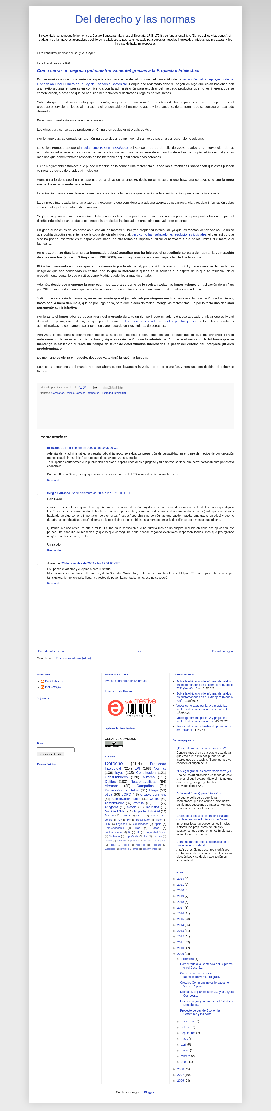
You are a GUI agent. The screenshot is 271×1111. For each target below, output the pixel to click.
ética (108, 794)
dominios (124, 848)
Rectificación (143, 819)
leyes (119, 772)
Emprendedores (114, 827)
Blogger (149, 1091)
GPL (153, 815)
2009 (181, 953)
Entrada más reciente (52, 650)
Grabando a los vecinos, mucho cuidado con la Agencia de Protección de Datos (202, 817)
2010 (181, 947)
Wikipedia (110, 848)
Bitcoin (109, 815)
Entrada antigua (222, 650)
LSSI (156, 802)
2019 (181, 895)
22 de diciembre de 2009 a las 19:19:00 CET (100, 492)
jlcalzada (53, 447)
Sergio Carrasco (58, 492)
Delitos (70, 392)
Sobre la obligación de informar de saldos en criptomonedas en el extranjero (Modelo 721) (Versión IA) (204, 684)
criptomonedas (113, 831)
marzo (185, 1050)
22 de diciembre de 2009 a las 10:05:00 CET (90, 447)
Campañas (57, 392)
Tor (146, 835)
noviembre (188, 1021)
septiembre (188, 1032)
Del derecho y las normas (136, 19)
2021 (181, 884)
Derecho (80, 392)
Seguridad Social (155, 831)
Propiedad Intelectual (113, 392)
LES (107, 823)
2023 (181, 878)
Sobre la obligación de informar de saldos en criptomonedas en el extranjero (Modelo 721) (204, 696)
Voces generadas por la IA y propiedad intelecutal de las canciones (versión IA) (202, 706)
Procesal (138, 802)
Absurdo (111, 785)
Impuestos (93, 392)
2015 (181, 918)
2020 (181, 890)
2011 (181, 942)
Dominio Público (115, 811)
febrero (186, 1055)
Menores (140, 844)
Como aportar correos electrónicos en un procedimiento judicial (203, 843)
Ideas (112, 844)
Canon (154, 798)
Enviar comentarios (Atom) (73, 657)
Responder (54, 479)
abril (184, 1044)
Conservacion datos (126, 798)
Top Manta (131, 835)
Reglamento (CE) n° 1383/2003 (104, 147)
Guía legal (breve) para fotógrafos (198, 793)
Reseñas (156, 844)
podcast (134, 840)
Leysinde (121, 823)
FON (120, 819)
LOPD (126, 794)
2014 (181, 924)
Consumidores (116, 777)
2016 (181, 913)
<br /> (69, 803)
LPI (137, 768)
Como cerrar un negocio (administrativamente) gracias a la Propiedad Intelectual (118, 70)
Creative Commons (153, 794)
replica (147, 840)
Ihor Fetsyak (53, 686)
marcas (157, 835)
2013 (181, 930)
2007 (181, 1074)
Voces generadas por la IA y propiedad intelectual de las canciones (201, 719)
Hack (159, 819)
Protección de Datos (122, 790)
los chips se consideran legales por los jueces (160, 321)
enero (185, 1061)
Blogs (153, 790)
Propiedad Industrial (146, 811)
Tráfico (155, 827)
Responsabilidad (143, 781)
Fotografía (160, 840)
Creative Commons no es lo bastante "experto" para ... (204, 983)
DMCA (140, 815)
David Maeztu (54, 681)
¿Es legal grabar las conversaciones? (201, 748)
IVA (129, 819)
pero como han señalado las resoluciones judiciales (169, 234)
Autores (148, 777)
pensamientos (149, 848)
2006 (181, 1080)
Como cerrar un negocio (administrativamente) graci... (201, 974)
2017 (181, 907)
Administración (114, 802)
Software (114, 835)
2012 (181, 936)
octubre (186, 1026)
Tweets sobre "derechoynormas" (126, 680)
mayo (185, 1038)
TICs (137, 827)
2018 (181, 901)
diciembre (188, 958)
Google (132, 806)
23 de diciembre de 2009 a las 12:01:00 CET (90, 563)
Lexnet (108, 840)
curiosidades (140, 823)
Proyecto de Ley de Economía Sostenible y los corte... (200, 1011)
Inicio (139, 650)
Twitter (126, 815)
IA (129, 831)
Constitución (146, 772)
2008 (181, 1068)
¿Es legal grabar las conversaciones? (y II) (204, 770)
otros (135, 848)
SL (138, 831)
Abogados (111, 806)
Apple (158, 823)
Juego (125, 844)
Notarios (121, 840)
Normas (160, 768)
